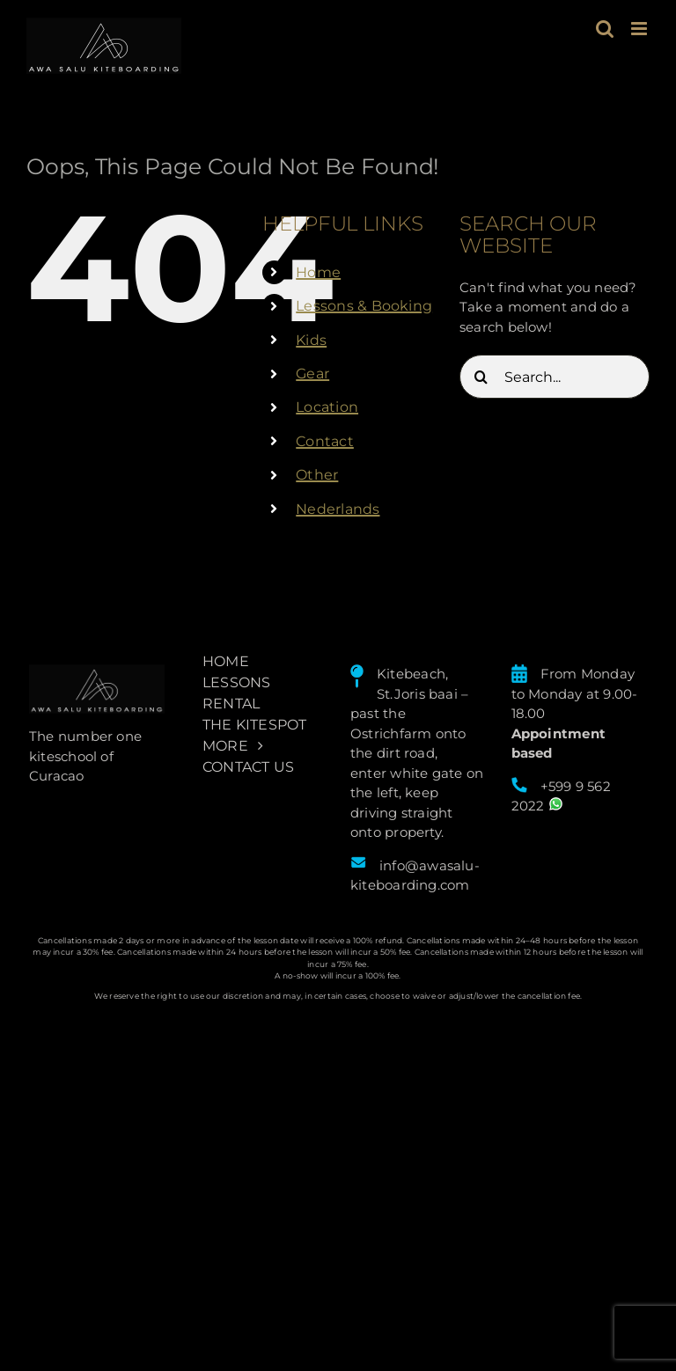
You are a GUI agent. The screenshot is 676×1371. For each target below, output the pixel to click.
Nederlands (337, 509)
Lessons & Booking (364, 305)
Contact (325, 441)
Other (317, 474)
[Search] (481, 377)
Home (318, 272)
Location (327, 407)
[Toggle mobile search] (605, 28)
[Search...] (554, 377)
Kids (311, 340)
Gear (312, 373)
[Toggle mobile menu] (640, 28)
